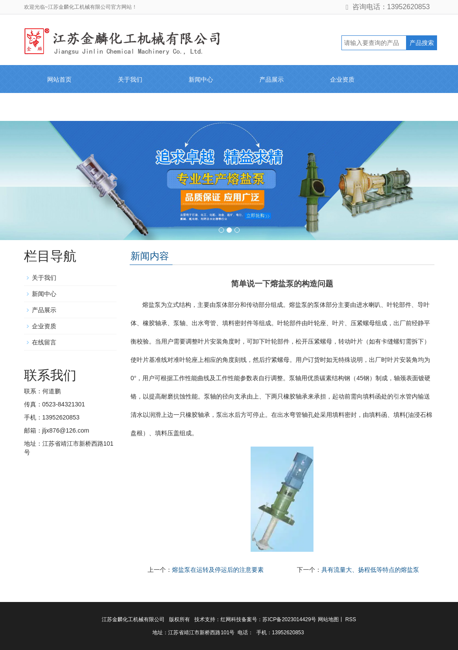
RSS (350, 619)
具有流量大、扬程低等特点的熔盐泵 (370, 569)
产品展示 (271, 79)
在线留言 (59, 107)
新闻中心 (201, 79)
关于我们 (130, 79)
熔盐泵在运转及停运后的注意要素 (218, 569)
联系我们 (130, 107)
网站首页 (59, 79)
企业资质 (342, 79)
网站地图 (328, 619)
